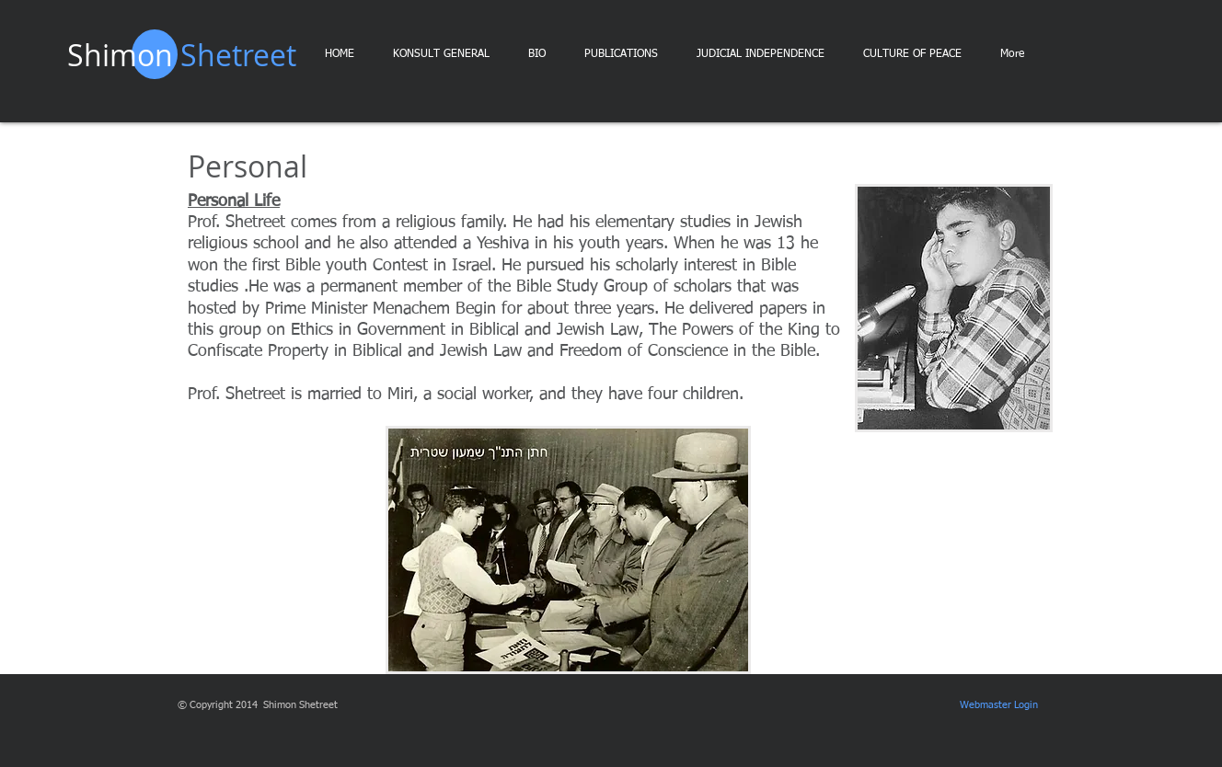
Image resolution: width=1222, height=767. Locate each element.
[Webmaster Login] (998, 705)
